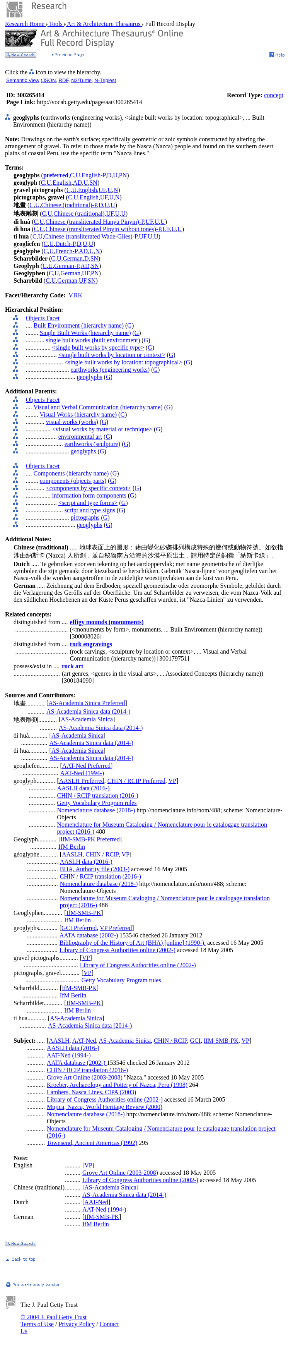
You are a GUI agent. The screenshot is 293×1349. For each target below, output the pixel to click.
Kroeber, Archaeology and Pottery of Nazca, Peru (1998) (117, 1084)
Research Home (25, 24)
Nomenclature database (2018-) (96, 810)
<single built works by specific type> (98, 347)
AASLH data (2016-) (83, 788)
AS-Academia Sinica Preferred (86, 703)
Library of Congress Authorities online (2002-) (117, 950)
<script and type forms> (88, 502)
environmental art (80, 436)
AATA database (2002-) (90, 935)
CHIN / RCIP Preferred (136, 780)
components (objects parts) (73, 480)
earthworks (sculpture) (92, 444)
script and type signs (90, 510)
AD (77, 182)
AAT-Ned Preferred (86, 765)
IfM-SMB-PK (83, 913)
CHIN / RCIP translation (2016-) (97, 795)
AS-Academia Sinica (87, 719)
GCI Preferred (79, 928)
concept (273, 95)
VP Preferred (116, 928)
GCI (195, 1040)
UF (102, 190)
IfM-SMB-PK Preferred (89, 839)
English (62, 182)
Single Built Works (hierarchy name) (85, 333)
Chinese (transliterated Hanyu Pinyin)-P (95, 221)
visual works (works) (72, 422)
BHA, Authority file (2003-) (94, 869)
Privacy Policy (76, 1324)
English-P (93, 175)
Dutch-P (65, 243)
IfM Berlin (71, 846)
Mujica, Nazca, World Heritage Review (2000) (104, 1107)
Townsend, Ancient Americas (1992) (92, 1143)
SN (93, 182)
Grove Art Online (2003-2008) (85, 1077)
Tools (56, 24)
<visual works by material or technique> (102, 429)
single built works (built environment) (93, 340)
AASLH (72, 854)
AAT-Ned (84, 1040)
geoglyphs (89, 377)
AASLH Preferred (81, 780)
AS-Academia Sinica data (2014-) (88, 711)
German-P (66, 266)
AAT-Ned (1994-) (82, 773)
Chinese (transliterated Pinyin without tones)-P (103, 229)
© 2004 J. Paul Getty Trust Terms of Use (53, 1320)
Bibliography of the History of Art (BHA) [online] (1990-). (133, 942)
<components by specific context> (88, 488)
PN (123, 175)
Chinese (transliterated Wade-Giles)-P (90, 236)
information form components (89, 495)
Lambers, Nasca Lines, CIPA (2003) (91, 1092)
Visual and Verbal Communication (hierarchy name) (97, 407)
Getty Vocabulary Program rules (97, 803)
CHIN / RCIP (101, 854)
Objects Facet (43, 318)
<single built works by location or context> (111, 355)
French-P (66, 251)
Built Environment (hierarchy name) (79, 325)
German (73, 258)
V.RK (75, 295)
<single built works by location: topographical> (123, 362)
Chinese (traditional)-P (69, 205)
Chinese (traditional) (79, 213)
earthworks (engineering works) (110, 369)
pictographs (85, 517)
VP (172, 780)
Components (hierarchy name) (71, 473)
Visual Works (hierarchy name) (78, 414)
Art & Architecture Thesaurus (104, 24)
